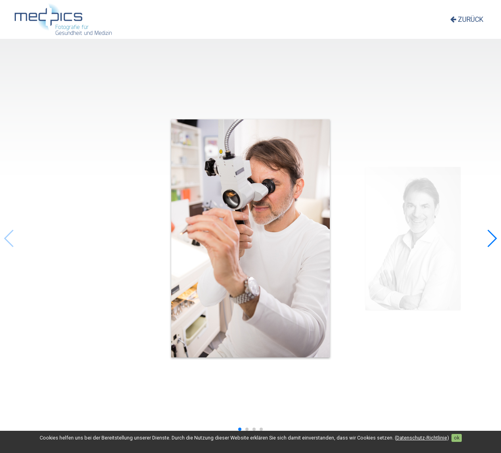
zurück (467, 19)
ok (456, 438)
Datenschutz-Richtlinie (421, 438)
